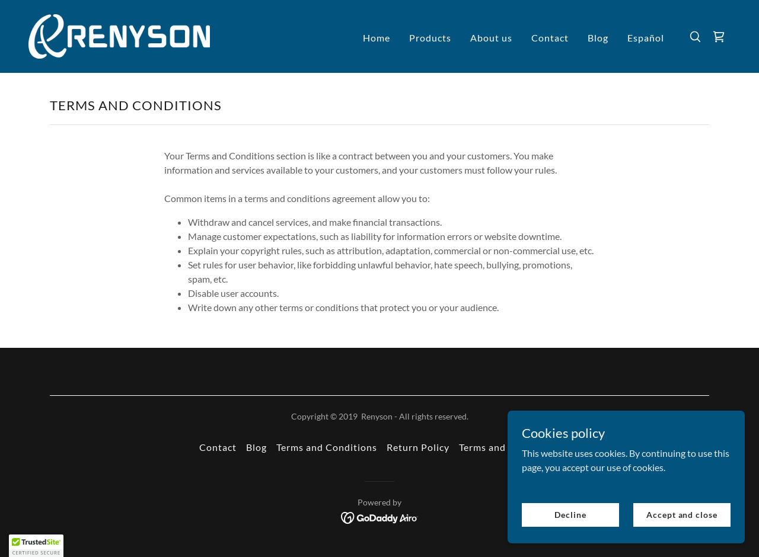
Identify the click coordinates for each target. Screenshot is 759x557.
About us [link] (491, 37)
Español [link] (645, 37)
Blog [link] (598, 37)
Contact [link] (550, 37)
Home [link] (376, 37)
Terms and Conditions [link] (326, 447)
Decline (570, 515)
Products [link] (430, 37)
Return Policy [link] (418, 447)
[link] (119, 35)
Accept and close (681, 515)
